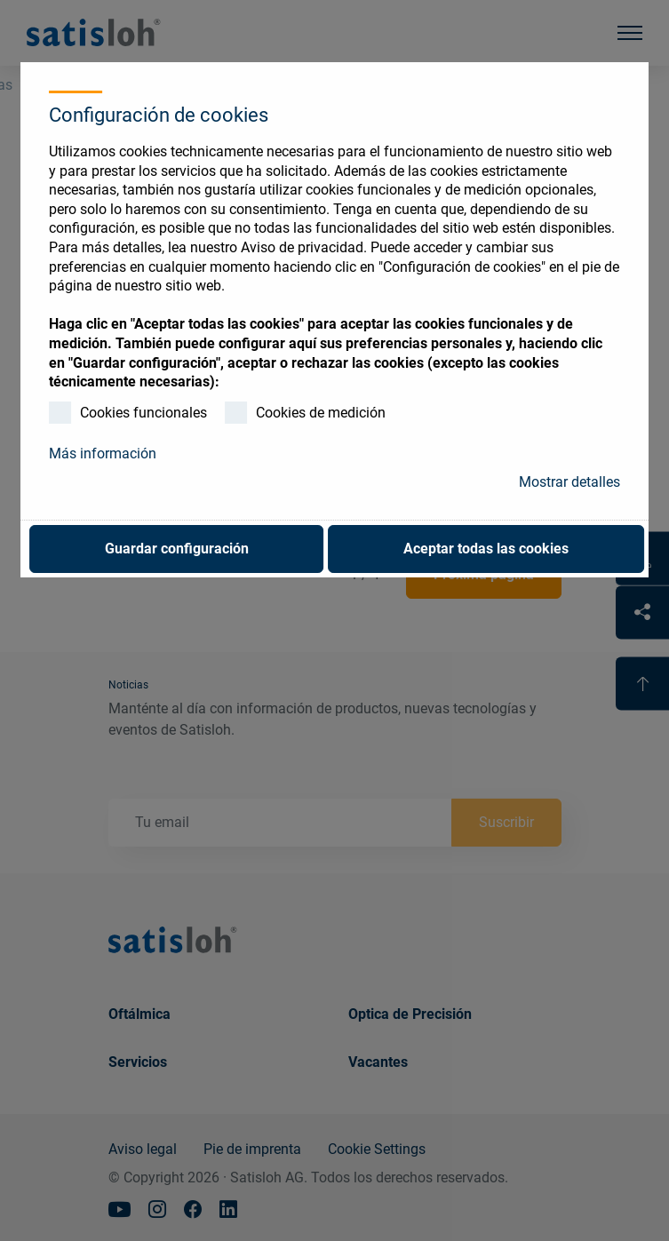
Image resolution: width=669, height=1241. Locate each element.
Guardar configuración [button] (177, 548)
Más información (102, 453)
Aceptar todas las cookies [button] (486, 548)
